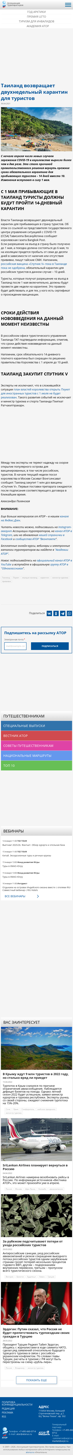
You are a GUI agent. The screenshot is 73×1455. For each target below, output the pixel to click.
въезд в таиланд (29, 577)
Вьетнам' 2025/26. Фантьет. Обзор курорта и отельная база (33, 844)
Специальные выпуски (24, 726)
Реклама (7, 1412)
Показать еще (36, 1380)
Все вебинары (15, 896)
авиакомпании (56, 1189)
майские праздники (46, 1109)
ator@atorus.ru (24, 1434)
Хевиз (42, 1276)
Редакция (8, 1408)
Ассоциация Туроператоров (15, 4)
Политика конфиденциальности (17, 1403)
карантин (44, 577)
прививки (6, 581)
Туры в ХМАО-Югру (12, 866)
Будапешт (31, 1276)
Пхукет (16, 577)
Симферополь (28, 1109)
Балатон (20, 1276)
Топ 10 (9, 765)
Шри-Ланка (30, 1189)
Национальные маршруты (27, 755)
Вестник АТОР (15, 736)
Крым (16, 1109)
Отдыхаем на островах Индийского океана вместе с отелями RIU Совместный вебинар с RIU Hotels (36, 889)
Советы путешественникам (28, 745)
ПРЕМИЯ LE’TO (36, 16)
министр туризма (60, 577)
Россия (9, 1189)
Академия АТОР (38, 26)
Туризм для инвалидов (36, 21)
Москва (18, 1189)
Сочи (8, 1109)
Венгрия (9, 1276)
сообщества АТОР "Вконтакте (35, 539)
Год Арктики (36, 12)
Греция (51, 1276)
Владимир (19, 1368)
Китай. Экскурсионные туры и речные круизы (26, 855)
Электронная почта (13, 639)
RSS (4, 1416)
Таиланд (6, 577)
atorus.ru (30, 1452)
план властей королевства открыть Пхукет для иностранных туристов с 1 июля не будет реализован (35, 393)
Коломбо (42, 1189)
